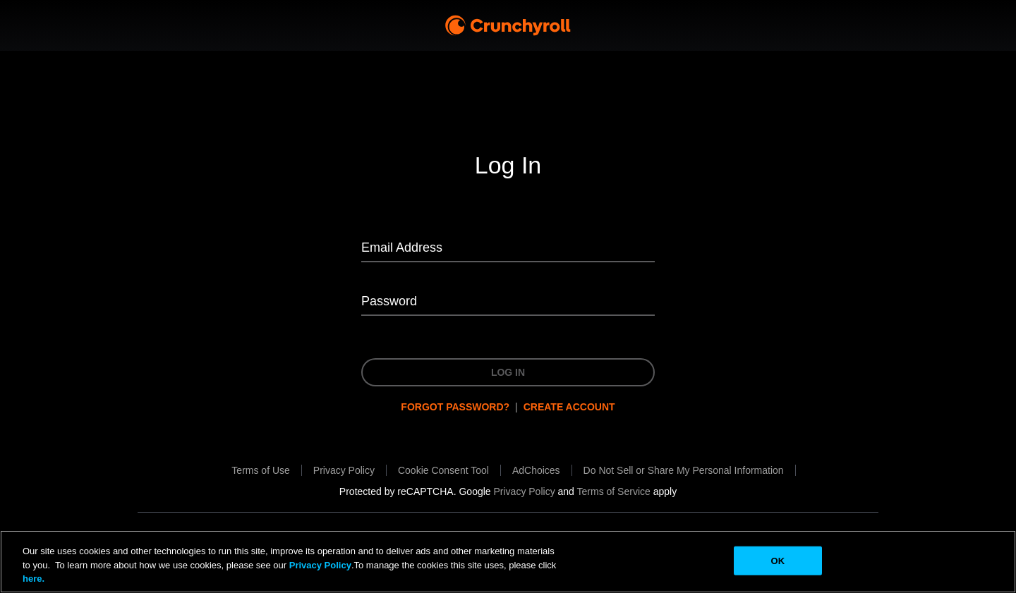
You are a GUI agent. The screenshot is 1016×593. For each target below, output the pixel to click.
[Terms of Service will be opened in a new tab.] (614, 491)
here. (33, 578)
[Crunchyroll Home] (508, 25)
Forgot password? (455, 406)
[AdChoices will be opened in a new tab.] (536, 470)
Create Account (569, 406)
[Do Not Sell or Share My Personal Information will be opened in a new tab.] (683, 470)
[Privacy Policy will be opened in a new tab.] (344, 470)
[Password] (508, 302)
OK (777, 560)
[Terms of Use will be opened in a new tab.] (260, 470)
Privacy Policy (320, 565)
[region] (508, 561)
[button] (443, 470)
